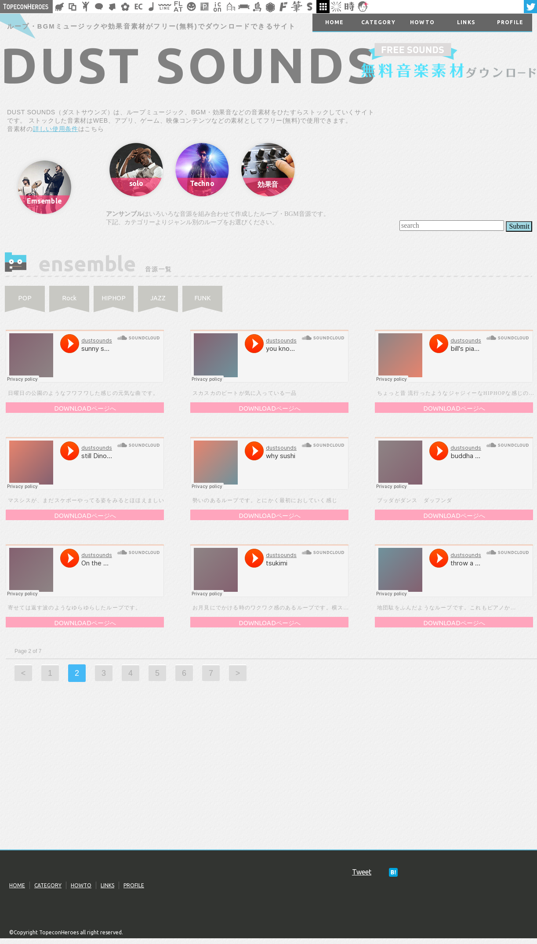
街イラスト (230, 6)
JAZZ (158, 298)
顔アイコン (362, 6)
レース (270, 6)
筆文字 (296, 6)
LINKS (107, 885)
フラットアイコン (178, 6)
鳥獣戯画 (257, 6)
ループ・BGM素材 (151, 6)
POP (25, 298)
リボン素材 (243, 6)
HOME (17, 885)
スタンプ (309, 6)
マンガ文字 (283, 6)
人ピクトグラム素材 (85, 6)
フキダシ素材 (98, 6)
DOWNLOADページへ (85, 408)
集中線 (336, 6)
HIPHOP (114, 298)
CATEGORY (48, 885)
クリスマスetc (191, 6)
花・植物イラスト (125, 6)
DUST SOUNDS (189, 64)
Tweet (361, 872)
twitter (530, 6)
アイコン (217, 6)
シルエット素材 (59, 6)
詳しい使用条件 (55, 128)
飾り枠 (72, 6)
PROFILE (133, 885)
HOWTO (81, 885)
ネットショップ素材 (138, 6)
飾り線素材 (164, 6)
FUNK (202, 298)
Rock (69, 298)
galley (323, 6)
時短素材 (349, 6)
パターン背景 (204, 6)
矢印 (112, 6)
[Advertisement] (268, 779)
